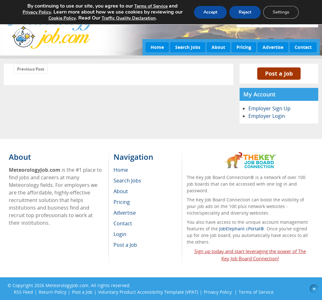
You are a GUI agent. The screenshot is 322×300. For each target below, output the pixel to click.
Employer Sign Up (269, 108)
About (218, 47)
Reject (245, 12)
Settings (281, 12)
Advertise (273, 47)
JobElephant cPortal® (241, 229)
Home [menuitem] (121, 169)
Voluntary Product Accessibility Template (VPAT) (148, 292)
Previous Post (30, 69)
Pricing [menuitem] (122, 202)
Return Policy (52, 292)
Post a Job (279, 73)
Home (157, 47)
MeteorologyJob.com (67, 285)
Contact (303, 47)
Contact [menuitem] (123, 223)
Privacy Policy (218, 292)
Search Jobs (187, 47)
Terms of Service (256, 292)
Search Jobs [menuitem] (127, 180)
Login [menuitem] (120, 234)
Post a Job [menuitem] (125, 244)
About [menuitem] (121, 191)
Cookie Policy (62, 18)
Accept (210, 12)
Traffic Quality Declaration (129, 18)
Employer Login (266, 115)
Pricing (243, 47)
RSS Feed (23, 292)
